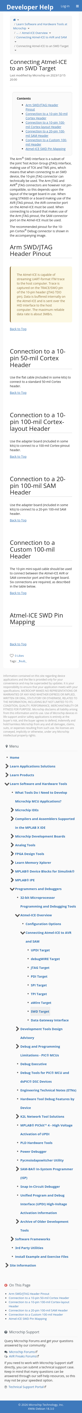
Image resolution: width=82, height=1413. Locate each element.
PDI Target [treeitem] (39, 976)
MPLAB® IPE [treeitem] (25, 880)
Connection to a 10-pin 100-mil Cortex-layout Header (45, 124)
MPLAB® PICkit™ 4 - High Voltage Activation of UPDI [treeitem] (46, 1129)
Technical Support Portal (26, 1387)
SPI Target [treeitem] (39, 985)
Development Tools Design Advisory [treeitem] (41, 1033)
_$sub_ (21, 661)
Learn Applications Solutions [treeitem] (32, 766)
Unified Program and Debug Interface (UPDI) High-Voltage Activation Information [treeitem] (43, 1204)
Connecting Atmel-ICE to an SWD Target (42, 46)
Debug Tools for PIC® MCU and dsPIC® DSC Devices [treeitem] (44, 1077)
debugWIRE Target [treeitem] (45, 959)
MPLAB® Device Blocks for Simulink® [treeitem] (45, 871)
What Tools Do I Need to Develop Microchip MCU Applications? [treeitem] (41, 796)
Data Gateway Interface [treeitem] (50, 1020)
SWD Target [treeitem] (40, 1011)
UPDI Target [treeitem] (40, 950)
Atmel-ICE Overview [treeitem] (36, 915)
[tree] (41, 757)
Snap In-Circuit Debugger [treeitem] (40, 1186)
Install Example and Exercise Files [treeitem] (41, 1256)
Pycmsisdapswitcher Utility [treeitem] (42, 1160)
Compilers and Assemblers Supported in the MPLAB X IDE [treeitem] (45, 823)
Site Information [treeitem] (23, 1265)
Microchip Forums (22, 1352)
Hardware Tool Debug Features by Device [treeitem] (47, 1103)
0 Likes (19, 656)
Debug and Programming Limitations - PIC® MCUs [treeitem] (40, 1050)
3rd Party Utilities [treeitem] (29, 1248)
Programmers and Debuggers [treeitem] (38, 889)
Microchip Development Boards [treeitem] (40, 836)
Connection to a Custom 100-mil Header (36, 1314)
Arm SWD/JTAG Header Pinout (29, 1294)
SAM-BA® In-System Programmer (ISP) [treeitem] (46, 1173)
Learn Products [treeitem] (22, 775)
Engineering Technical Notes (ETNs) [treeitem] (48, 1090)
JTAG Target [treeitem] (40, 967)
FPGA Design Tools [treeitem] (29, 854)
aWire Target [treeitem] (41, 1002)
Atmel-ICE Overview (35, 33)
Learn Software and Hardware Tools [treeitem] (38, 783)
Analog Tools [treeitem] (25, 845)
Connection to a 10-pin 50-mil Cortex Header (39, 1298)
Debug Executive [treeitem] (33, 1064)
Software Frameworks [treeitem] (32, 1239)
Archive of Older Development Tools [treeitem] (44, 1225)
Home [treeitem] (14, 757)
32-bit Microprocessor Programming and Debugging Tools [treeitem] (48, 901)
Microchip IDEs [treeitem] (26, 810)
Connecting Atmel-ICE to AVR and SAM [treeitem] (48, 936)
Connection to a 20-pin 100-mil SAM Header (45, 133)
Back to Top (18, 329)
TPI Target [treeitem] (39, 994)
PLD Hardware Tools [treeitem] (36, 1142)
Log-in (65, 6)
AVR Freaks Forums (22, 1356)
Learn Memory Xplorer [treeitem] (33, 862)
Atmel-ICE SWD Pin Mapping (46, 149)
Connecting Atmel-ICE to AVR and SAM (41, 37)
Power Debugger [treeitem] (33, 1151)
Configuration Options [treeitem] (43, 924)
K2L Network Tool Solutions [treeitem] (42, 1116)
